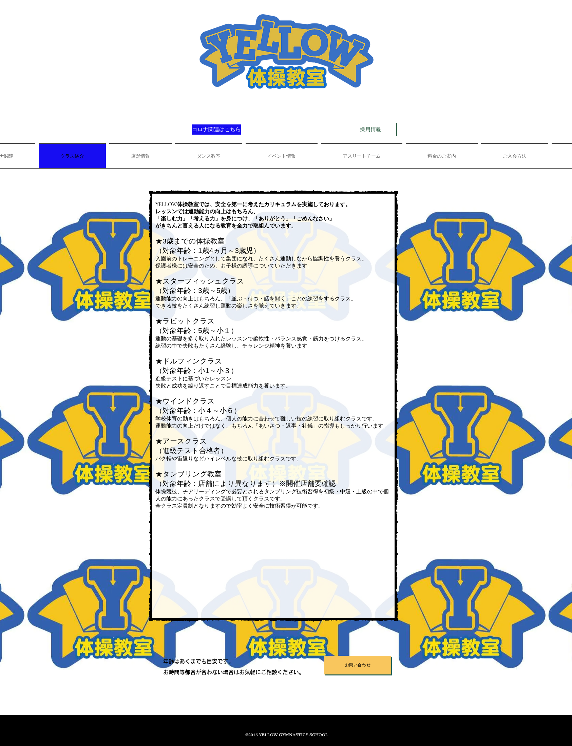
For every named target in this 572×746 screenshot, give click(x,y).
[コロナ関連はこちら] (216, 129)
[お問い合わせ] (357, 665)
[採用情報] (371, 129)
